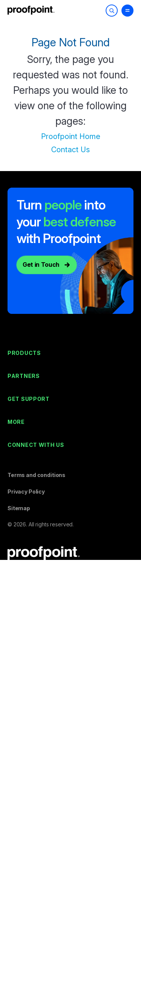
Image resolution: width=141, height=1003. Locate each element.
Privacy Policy (26, 491)
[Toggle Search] (112, 11)
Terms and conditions (36, 475)
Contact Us (70, 149)
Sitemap (19, 508)
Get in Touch (41, 264)
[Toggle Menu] (127, 11)
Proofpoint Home (70, 136)
